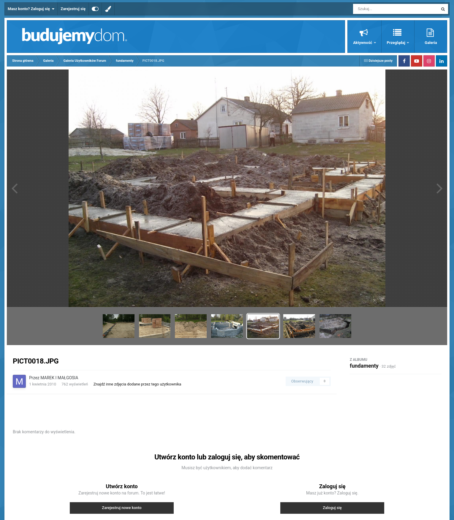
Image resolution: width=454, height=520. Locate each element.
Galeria (431, 42)
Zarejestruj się (73, 9)
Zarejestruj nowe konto (121, 507)
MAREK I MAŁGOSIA (59, 377)
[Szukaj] (382, 9)
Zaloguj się (332, 507)
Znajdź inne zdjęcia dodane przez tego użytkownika (137, 384)
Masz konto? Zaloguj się (31, 9)
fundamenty (364, 366)
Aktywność (363, 42)
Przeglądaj (396, 42)
